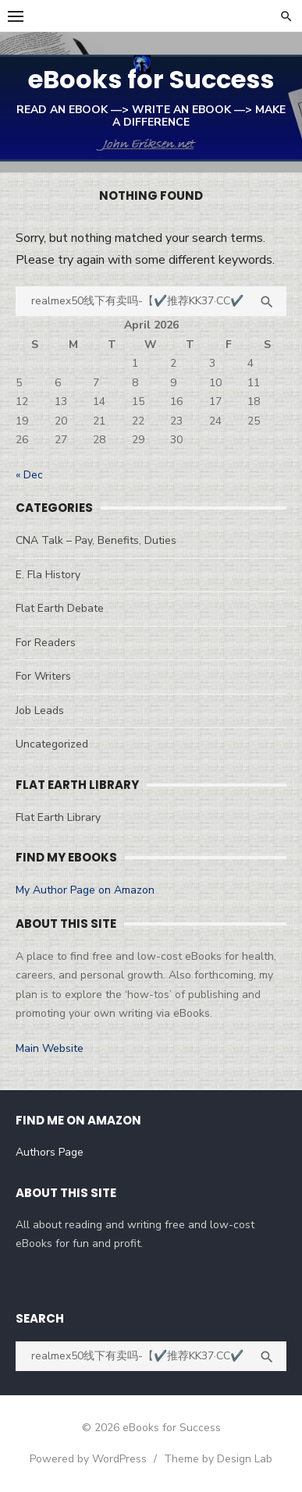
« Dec (29, 474)
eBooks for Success (151, 79)
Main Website (49, 1048)
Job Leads (40, 710)
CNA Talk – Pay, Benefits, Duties (96, 540)
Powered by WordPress (88, 1458)
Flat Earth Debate (60, 608)
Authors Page (49, 1152)
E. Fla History (48, 574)
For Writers (43, 676)
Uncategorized (52, 744)
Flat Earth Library (58, 817)
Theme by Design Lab (218, 1458)
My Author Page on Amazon (85, 890)
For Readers (46, 642)
